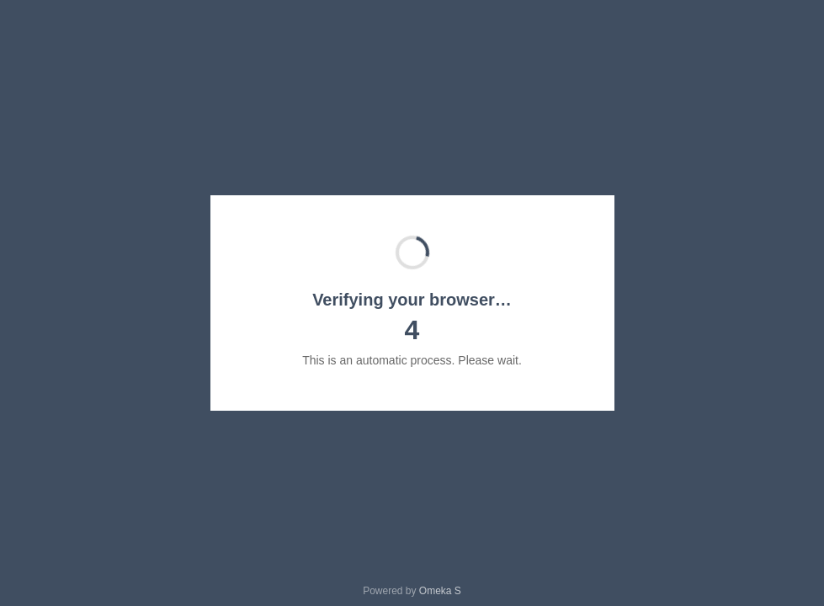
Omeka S (440, 591)
